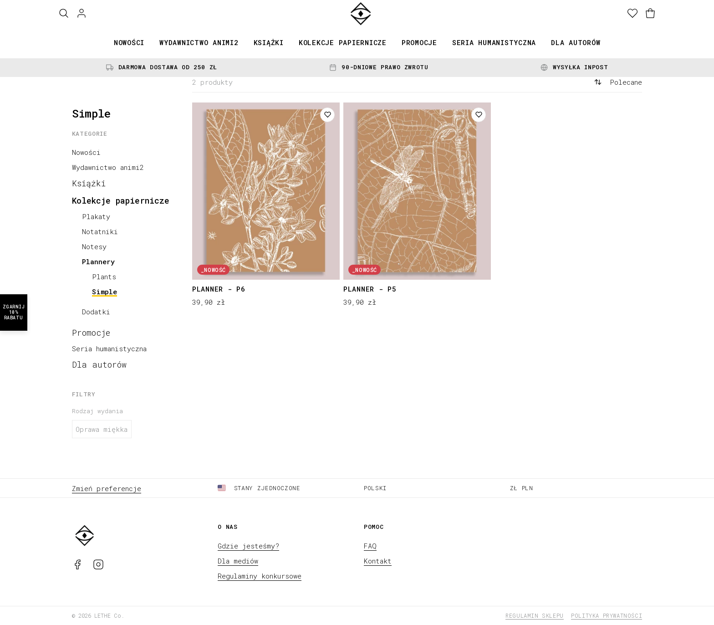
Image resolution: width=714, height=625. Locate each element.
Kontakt (378, 560)
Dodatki (96, 311)
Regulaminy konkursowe (259, 575)
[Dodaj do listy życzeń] (327, 115)
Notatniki (100, 231)
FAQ (370, 545)
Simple (104, 291)
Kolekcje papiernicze (343, 42)
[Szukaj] (63, 13)
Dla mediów (238, 560)
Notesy (94, 246)
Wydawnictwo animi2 (199, 42)
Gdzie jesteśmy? (248, 545)
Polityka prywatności (606, 615)
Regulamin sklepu (534, 615)
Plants (104, 276)
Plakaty (96, 216)
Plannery (98, 261)
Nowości (129, 42)
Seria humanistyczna (494, 42)
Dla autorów (575, 42)
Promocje (419, 42)
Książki (269, 42)
